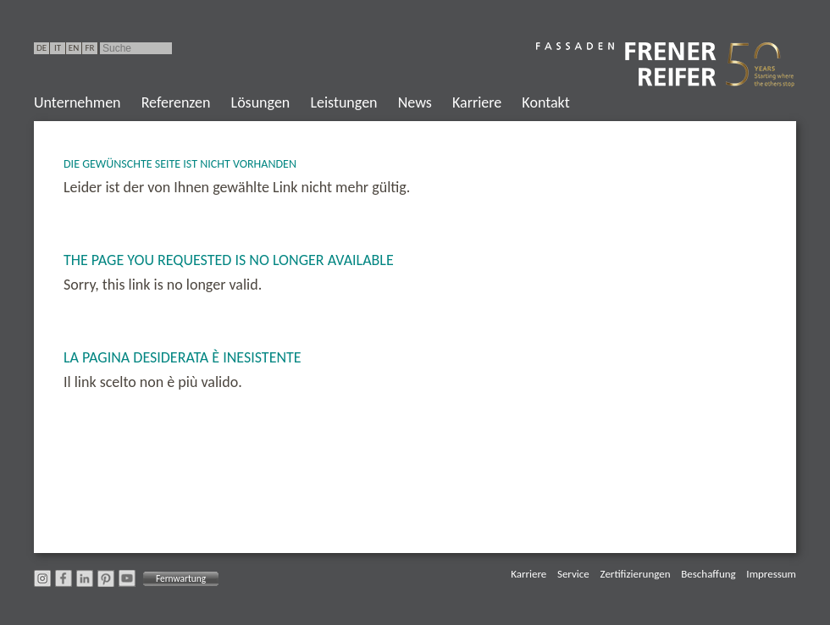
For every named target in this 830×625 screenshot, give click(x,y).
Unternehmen (77, 102)
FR (89, 47)
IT (57, 47)
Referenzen (176, 102)
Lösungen (260, 102)
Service (573, 573)
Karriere (476, 102)
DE (41, 47)
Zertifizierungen (635, 573)
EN (74, 47)
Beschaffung (708, 573)
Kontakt (545, 102)
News (415, 102)
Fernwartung (181, 578)
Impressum (771, 573)
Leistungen (343, 102)
